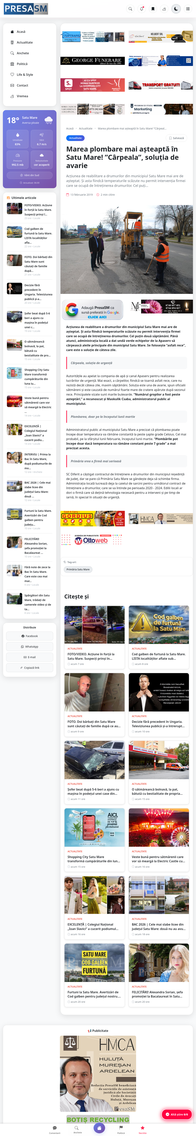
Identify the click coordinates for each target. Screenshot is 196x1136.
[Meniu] (188, 9)
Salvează (176, 138)
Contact (19, 85)
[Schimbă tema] (176, 9)
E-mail (30, 657)
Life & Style (21, 74)
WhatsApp (29, 647)
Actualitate (21, 42)
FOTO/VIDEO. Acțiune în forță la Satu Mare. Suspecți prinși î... (38, 209)
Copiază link (29, 668)
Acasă (17, 31)
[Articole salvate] (153, 9)
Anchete (19, 53)
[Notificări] (141, 9)
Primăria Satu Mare (78, 569)
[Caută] (130, 9)
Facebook (30, 636)
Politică (19, 64)
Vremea (19, 96)
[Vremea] (164, 9)
